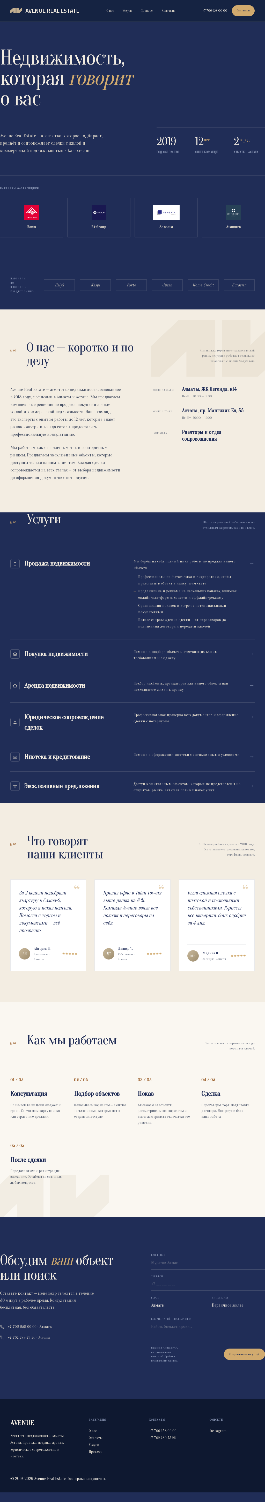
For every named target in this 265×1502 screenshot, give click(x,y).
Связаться (242, 11)
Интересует (220, 1307)
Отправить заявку (244, 1364)
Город (155, 1307)
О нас (109, 11)
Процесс (146, 11)
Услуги (126, 11)
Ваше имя (158, 1264)
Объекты (95, 1447)
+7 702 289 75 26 (162, 1447)
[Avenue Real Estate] (44, 11)
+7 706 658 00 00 (213, 11)
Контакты (167, 11)
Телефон (157, 1286)
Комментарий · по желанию (171, 1328)
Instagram (218, 1440)
